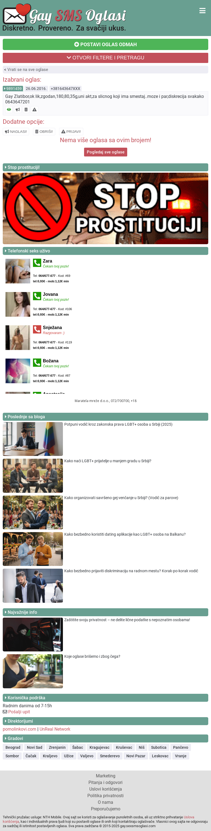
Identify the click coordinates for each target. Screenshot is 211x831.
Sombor (12, 756)
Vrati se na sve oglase (27, 69)
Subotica (158, 747)
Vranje (181, 756)
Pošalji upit (19, 711)
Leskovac (160, 756)
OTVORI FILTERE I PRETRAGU (106, 57)
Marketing (105, 775)
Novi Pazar (135, 756)
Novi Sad (34, 747)
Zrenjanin (57, 747)
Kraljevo (50, 756)
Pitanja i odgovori (105, 782)
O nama (105, 802)
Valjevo (86, 756)
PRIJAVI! (71, 132)
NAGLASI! (16, 132)
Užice (69, 756)
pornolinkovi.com (19, 729)
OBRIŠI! (44, 132)
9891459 (14, 88)
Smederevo (110, 756)
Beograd (12, 747)
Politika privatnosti (105, 795)
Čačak (31, 756)
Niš (142, 747)
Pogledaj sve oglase (105, 152)
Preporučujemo (105, 808)
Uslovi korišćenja (105, 789)
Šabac (77, 747)
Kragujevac (99, 747)
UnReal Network (55, 729)
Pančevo (180, 747)
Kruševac (124, 747)
